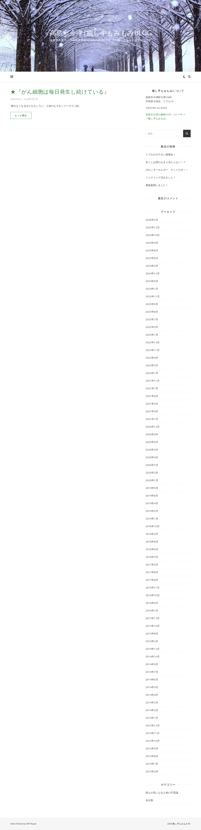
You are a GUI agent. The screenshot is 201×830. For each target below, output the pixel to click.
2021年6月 (152, 396)
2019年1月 (152, 518)
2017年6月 (152, 579)
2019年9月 (152, 488)
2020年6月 (152, 442)
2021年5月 (152, 403)
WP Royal (31, 823)
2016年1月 (152, 610)
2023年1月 (152, 334)
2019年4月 (152, 503)
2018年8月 (152, 541)
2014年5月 (152, 687)
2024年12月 (153, 273)
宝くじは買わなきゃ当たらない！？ (166, 162)
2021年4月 (152, 411)
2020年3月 (152, 465)
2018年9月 (152, 534)
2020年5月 (152, 449)
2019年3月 (152, 511)
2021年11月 (153, 380)
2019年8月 (152, 495)
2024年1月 (152, 288)
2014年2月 (152, 710)
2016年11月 (153, 587)
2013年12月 (153, 725)
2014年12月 (153, 648)
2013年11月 (153, 733)
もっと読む (21, 115)
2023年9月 (152, 304)
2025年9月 (152, 242)
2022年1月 (152, 373)
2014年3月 (152, 702)
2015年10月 (153, 625)
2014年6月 (152, 679)
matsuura (15, 98)
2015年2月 (152, 641)
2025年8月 (152, 250)
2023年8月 (152, 311)
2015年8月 (152, 633)
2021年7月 (152, 388)
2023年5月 (152, 327)
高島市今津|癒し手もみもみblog (100, 32)
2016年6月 (152, 602)
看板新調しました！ (157, 185)
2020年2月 (152, 472)
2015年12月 (153, 618)
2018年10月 (153, 526)
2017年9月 (152, 564)
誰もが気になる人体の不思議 (162, 792)
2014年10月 (153, 656)
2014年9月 (152, 664)
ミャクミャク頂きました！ (161, 177)
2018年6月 (152, 549)
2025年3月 (152, 265)
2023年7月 (152, 319)
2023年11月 (153, 296)
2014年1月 (152, 717)
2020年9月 (152, 434)
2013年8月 (152, 756)
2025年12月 (153, 227)
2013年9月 (152, 748)
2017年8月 (152, 572)
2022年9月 (152, 357)
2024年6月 (152, 281)
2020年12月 (153, 426)
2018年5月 (152, 556)
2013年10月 (153, 740)
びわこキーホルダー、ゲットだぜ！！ (167, 169)
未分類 (149, 800)
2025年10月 (153, 235)
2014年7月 (152, 671)
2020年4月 (152, 457)
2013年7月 (152, 763)
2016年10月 (153, 595)
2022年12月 (153, 342)
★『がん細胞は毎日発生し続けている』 (59, 91)
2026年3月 (152, 219)
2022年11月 (153, 350)
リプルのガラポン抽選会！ (161, 154)
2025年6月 (152, 258)
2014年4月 (152, 694)
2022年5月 (152, 365)
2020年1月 (152, 480)
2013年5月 (152, 771)
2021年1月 (152, 419)
